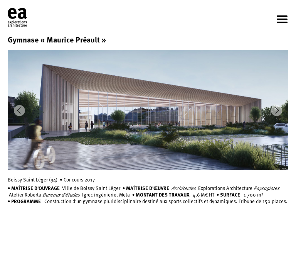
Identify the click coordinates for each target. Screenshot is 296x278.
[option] (148, 110)
